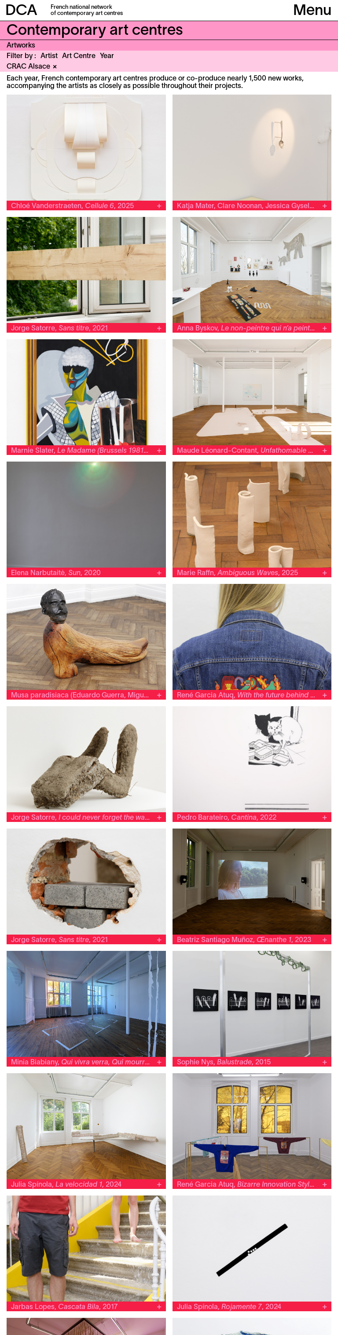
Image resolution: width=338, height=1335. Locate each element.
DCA (21, 11)
